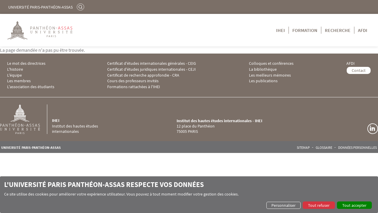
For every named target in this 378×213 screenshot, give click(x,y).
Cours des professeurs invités (133, 80)
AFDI (362, 30)
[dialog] (189, 194)
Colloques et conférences (271, 63)
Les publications (263, 80)
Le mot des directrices (26, 63)
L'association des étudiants (30, 86)
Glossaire (324, 148)
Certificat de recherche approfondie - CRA (143, 75)
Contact (359, 70)
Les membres (19, 80)
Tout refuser (319, 205)
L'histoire (15, 69)
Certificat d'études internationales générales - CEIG (151, 63)
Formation (304, 30)
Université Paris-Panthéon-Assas (40, 7)
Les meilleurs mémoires (270, 75)
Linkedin (372, 128)
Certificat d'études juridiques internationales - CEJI (151, 69)
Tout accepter (354, 205)
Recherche (338, 30)
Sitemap (303, 148)
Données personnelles (357, 148)
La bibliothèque (263, 69)
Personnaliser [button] (283, 205)
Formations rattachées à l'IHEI (133, 86)
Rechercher (81, 6)
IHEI (280, 30)
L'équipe (14, 75)
